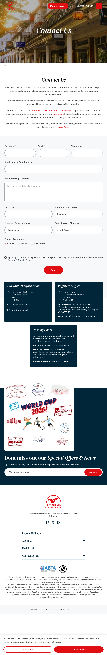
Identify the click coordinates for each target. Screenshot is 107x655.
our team (58, 114)
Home (6, 66)
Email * (53, 151)
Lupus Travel (63, 127)
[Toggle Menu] (99, 6)
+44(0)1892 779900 (21, 304)
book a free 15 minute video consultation (52, 110)
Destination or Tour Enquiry (53, 167)
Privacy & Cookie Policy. (20, 260)
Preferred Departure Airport (28, 228)
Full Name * (20, 151)
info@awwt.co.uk (20, 310)
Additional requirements (16, 178)
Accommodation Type (79, 212)
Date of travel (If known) (79, 228)
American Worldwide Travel (48, 610)
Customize (28, 649)
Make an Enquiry (57, 6)
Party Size (28, 212)
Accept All (79, 649)
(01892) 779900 (84, 5)
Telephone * (87, 151)
